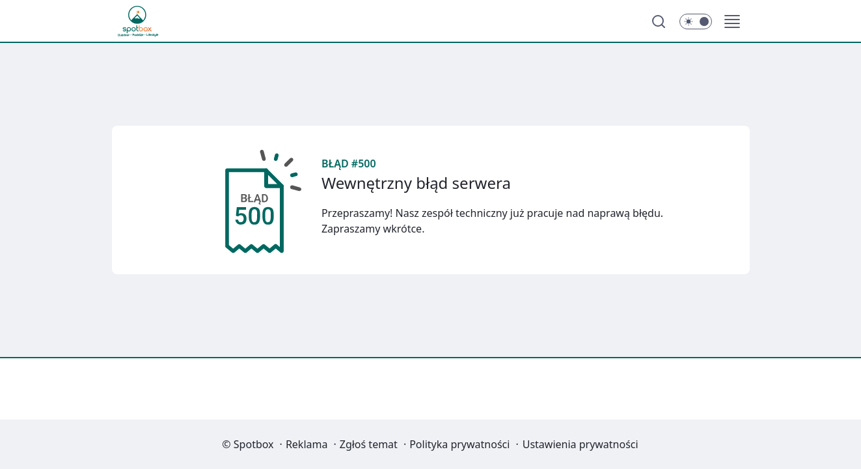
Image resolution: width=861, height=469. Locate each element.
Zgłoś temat (369, 444)
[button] (732, 21)
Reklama (307, 444)
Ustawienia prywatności (580, 444)
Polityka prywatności (459, 444)
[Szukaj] (658, 21)
